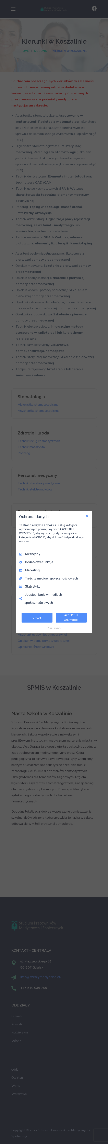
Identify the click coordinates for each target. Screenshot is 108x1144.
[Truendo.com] (54, 628)
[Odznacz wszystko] (87, 516)
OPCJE (37, 617)
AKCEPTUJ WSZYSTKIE (71, 618)
